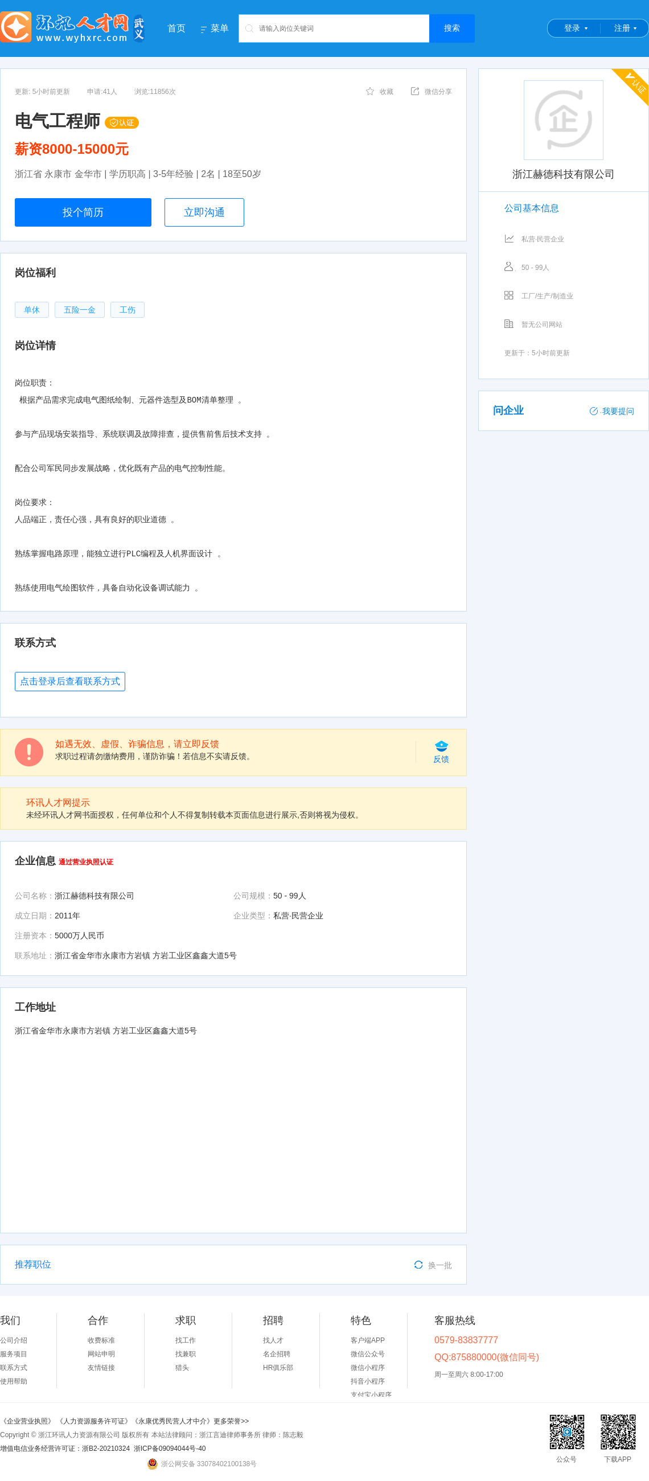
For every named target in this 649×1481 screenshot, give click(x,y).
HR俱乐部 (278, 1368)
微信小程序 (368, 1368)
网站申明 (101, 1354)
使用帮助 (13, 1381)
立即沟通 (204, 212)
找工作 (185, 1340)
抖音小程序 (368, 1381)
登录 (572, 27)
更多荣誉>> (231, 1421)
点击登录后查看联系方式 (70, 681)
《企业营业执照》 (28, 1421)
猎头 (182, 1368)
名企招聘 (276, 1354)
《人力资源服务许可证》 (94, 1421)
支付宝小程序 (371, 1395)
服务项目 (13, 1354)
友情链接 (101, 1368)
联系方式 (13, 1368)
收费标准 (101, 1340)
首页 (176, 28)
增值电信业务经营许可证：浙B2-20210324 (65, 1449)
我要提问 (612, 411)
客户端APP (368, 1340)
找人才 (273, 1340)
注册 (622, 27)
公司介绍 (13, 1340)
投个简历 (83, 212)
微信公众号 (368, 1354)
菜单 (220, 28)
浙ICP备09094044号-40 (170, 1449)
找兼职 (185, 1354)
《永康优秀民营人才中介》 (172, 1421)
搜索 (452, 27)
